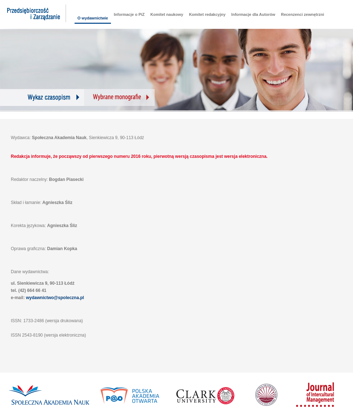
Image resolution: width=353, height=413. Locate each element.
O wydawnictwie (92, 18)
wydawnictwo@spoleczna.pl (55, 297)
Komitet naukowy (167, 14)
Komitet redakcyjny (207, 14)
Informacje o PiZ (129, 14)
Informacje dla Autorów (253, 14)
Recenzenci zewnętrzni (302, 14)
